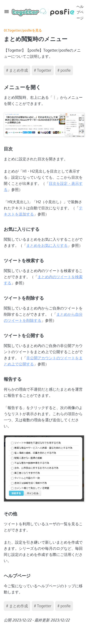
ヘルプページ (48, 12)
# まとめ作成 (17, 70)
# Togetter (42, 70)
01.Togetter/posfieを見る (23, 30)
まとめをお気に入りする (47, 245)
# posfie (64, 70)
